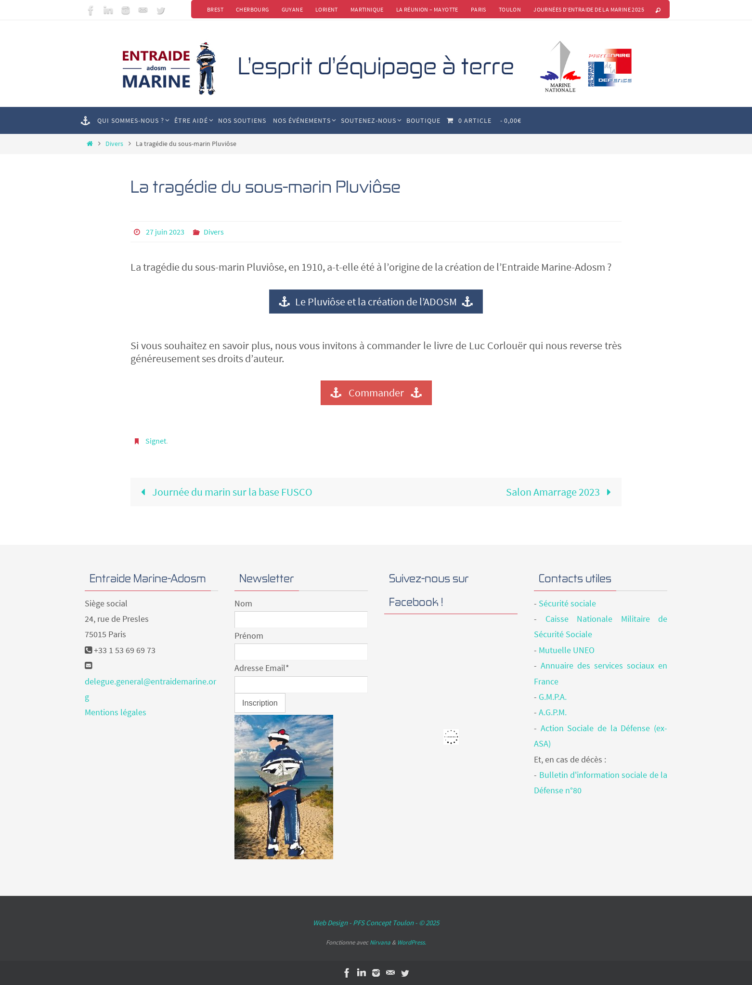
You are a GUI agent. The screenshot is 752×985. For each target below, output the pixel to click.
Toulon (510, 9)
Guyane (292, 9)
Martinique (367, 9)
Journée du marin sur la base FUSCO (223, 492)
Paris (478, 9)
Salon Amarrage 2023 (561, 492)
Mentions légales (115, 712)
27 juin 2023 (165, 231)
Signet (155, 441)
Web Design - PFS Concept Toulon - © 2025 (376, 922)
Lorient (326, 9)
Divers (114, 143)
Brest (215, 9)
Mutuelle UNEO (567, 650)
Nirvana (380, 942)
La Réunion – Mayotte (427, 9)
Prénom (248, 635)
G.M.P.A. (553, 696)
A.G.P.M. (553, 712)
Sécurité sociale (567, 603)
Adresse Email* (261, 667)
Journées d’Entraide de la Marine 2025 (588, 9)
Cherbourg (252, 9)
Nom (243, 603)
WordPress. (411, 942)
